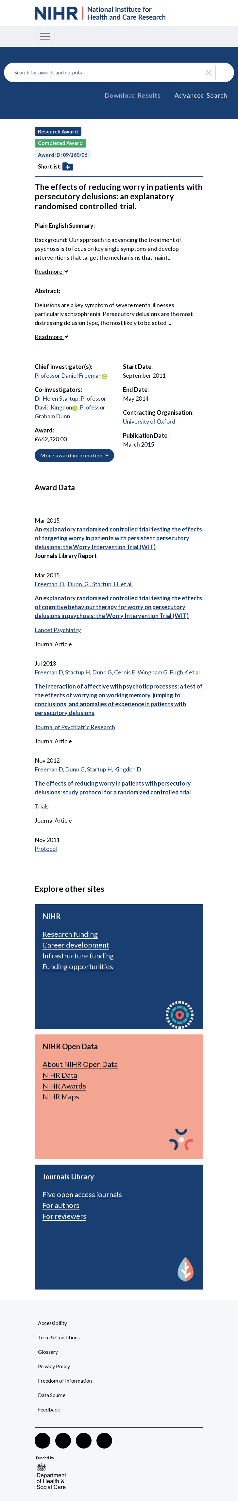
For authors (60, 1205)
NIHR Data (59, 1075)
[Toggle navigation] (45, 36)
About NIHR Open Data (80, 1064)
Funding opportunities (77, 966)
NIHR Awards (64, 1085)
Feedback (49, 1409)
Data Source (51, 1395)
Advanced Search (201, 95)
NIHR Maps (60, 1096)
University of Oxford (149, 421)
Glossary (48, 1352)
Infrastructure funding (78, 955)
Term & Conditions (59, 1337)
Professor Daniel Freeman (68, 375)
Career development (75, 944)
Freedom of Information (65, 1380)
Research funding (70, 934)
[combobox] (119, 72)
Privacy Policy (54, 1366)
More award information (74, 455)
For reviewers (64, 1215)
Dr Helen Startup (56, 398)
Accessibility (52, 1323)
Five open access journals (82, 1194)
